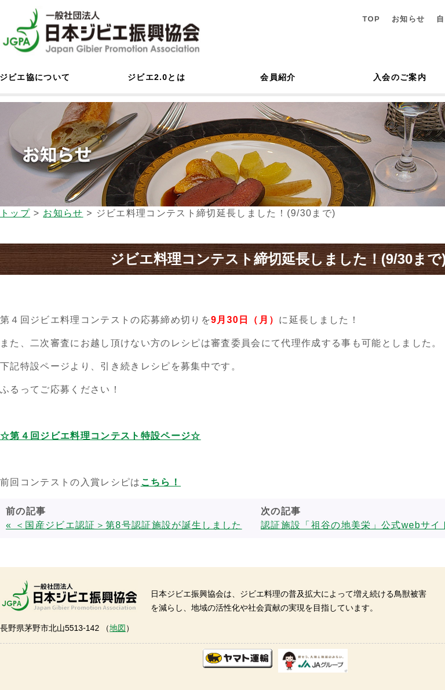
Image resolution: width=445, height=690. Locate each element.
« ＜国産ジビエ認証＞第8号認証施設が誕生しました (124, 525)
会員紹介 (278, 77)
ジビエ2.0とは (156, 77)
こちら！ (161, 482)
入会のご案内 (399, 77)
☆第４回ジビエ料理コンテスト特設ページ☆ (100, 436)
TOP (371, 18)
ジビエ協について (35, 77)
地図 (118, 628)
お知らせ (408, 18)
